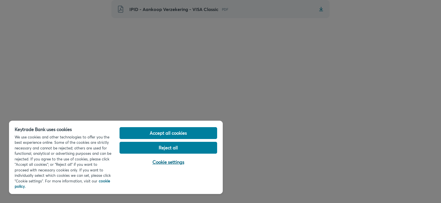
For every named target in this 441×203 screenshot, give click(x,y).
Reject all (168, 148)
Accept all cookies (168, 133)
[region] (116, 157)
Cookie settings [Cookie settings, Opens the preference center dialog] (168, 162)
